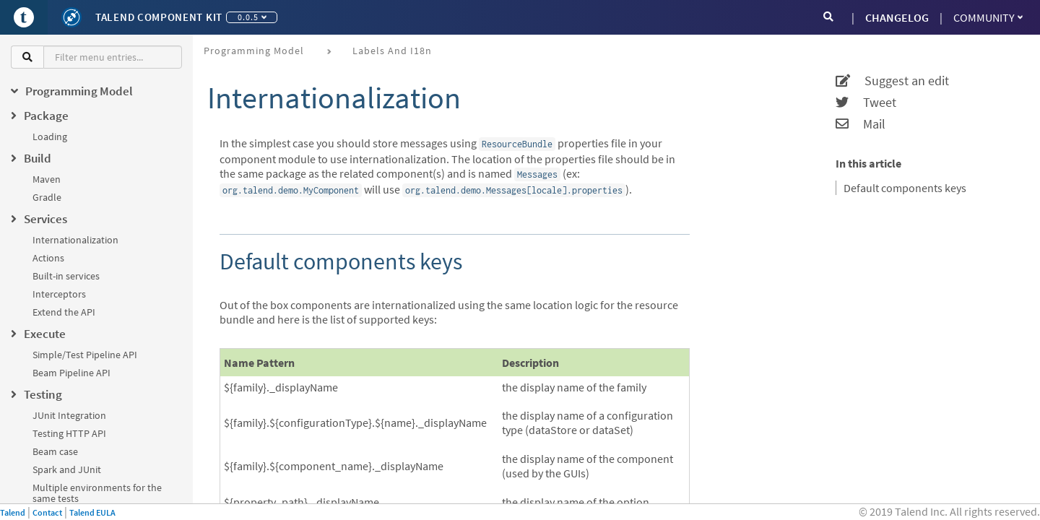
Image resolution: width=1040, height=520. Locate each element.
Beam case (55, 451)
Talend (12, 512)
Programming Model (254, 50)
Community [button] (988, 17)
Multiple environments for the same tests (97, 493)
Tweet (866, 102)
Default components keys (905, 188)
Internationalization (75, 239)
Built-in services (66, 275)
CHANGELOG (897, 17)
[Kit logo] (71, 17)
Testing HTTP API (69, 433)
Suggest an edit (892, 81)
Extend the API (63, 312)
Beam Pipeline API (71, 372)
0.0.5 (252, 17)
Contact (47, 512)
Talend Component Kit (158, 17)
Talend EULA (92, 512)
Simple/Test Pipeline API (84, 354)
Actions (48, 257)
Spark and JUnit (66, 469)
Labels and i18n (392, 50)
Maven (46, 179)
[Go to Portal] (24, 17)
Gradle (46, 197)
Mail (860, 124)
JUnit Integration (69, 415)
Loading (49, 136)
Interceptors (59, 293)
